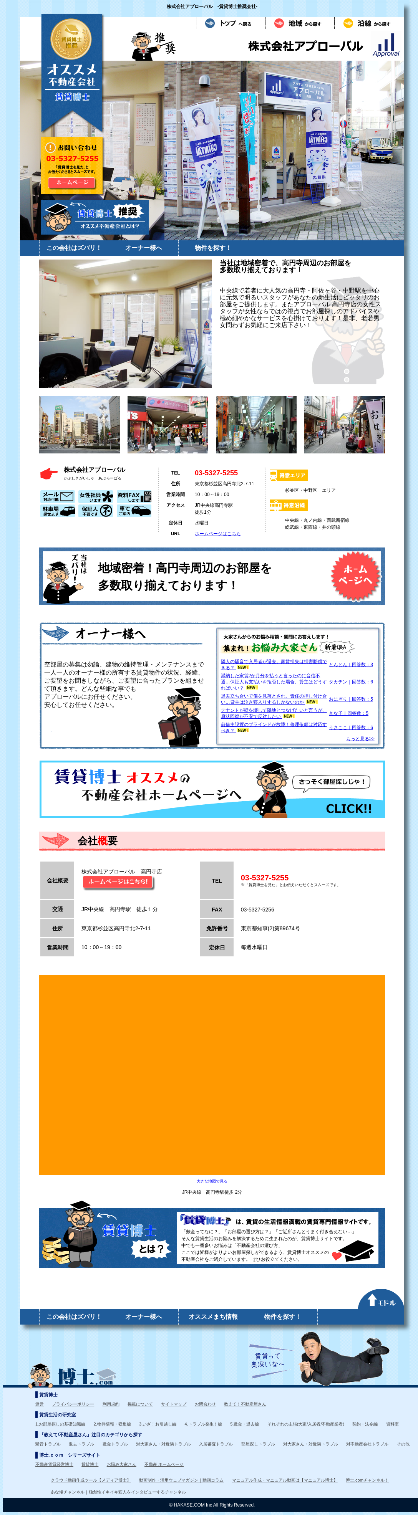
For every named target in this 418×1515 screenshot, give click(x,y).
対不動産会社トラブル (367, 1444)
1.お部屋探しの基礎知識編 (60, 1424)
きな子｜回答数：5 (348, 713)
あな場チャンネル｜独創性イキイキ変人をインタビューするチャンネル (118, 1492)
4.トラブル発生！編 (203, 1424)
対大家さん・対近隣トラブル (163, 1444)
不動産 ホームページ (164, 1464)
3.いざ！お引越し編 (157, 1424)
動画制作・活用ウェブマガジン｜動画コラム (181, 1480)
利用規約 (111, 1404)
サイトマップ (173, 1404)
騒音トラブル (48, 1444)
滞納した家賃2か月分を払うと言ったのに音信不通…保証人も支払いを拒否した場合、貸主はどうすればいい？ (274, 682)
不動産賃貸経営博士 (54, 1464)
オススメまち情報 (213, 1316)
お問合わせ (205, 1404)
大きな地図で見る (212, 1181)
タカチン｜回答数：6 (351, 682)
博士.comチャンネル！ (367, 1480)
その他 (403, 1444)
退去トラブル (81, 1444)
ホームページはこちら (218, 533)
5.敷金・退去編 (244, 1424)
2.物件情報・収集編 (112, 1424)
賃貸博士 (89, 1464)
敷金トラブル (115, 1444)
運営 (39, 1404)
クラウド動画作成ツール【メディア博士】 (91, 1480)
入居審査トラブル (216, 1444)
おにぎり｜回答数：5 (351, 699)
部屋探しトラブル (258, 1444)
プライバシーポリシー (73, 1404)
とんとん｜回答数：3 (351, 664)
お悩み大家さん (121, 1464)
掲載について (140, 1404)
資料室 (392, 1424)
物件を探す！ (213, 248)
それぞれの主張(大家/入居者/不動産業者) (305, 1424)
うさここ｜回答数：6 (351, 727)
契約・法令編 (365, 1424)
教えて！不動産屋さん (245, 1404)
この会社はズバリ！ (74, 248)
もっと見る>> (360, 738)
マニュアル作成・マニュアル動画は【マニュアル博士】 (285, 1480)
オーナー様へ (143, 248)
